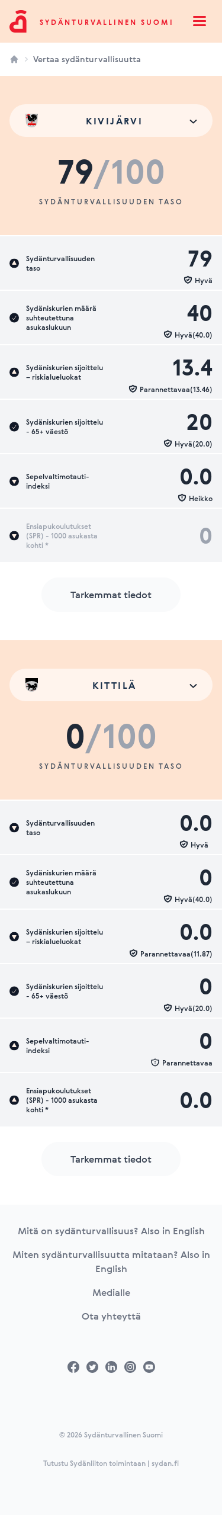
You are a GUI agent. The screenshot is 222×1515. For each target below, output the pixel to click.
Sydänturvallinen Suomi (107, 22)
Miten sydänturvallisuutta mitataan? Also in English (111, 1261)
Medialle (111, 1292)
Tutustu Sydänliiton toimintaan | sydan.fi (111, 1463)
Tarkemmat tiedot (111, 594)
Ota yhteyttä (111, 1316)
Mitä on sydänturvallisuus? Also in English (111, 1230)
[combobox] (111, 120)
